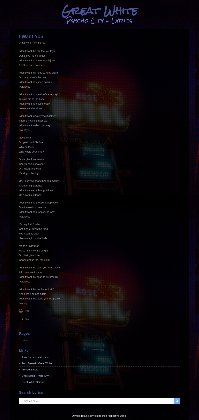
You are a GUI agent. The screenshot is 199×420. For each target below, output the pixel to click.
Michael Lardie (30, 369)
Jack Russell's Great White (37, 363)
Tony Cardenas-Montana (35, 357)
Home (25, 340)
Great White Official (32, 382)
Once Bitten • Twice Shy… (36, 375)
